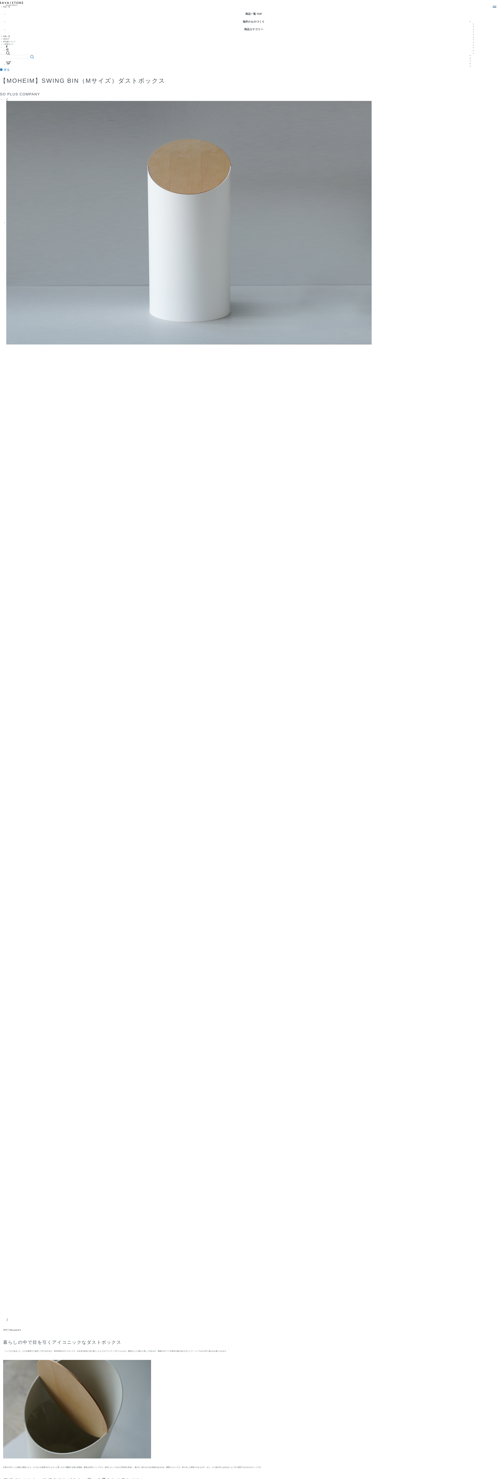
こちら (15, 1330)
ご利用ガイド (8, 44)
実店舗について (9, 42)
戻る (7, 69)
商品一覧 (6, 7)
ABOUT (6, 39)
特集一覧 (6, 36)
